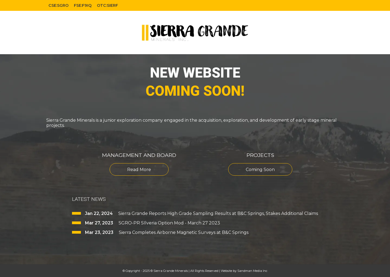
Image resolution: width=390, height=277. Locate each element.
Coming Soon (260, 169)
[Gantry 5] (195, 32)
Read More (139, 169)
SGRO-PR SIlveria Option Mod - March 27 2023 (169, 223)
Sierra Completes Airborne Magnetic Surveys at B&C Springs (183, 232)
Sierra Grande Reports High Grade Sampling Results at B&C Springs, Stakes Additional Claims (218, 213)
